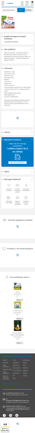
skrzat (11, 75)
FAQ (14, 375)
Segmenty (25, 370)
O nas (14, 360)
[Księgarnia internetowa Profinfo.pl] (9, 3)
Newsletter (5, 362)
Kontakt (5, 360)
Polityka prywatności (6, 372)
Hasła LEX (25, 368)
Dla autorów (16, 365)
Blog (14, 378)
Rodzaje (25, 373)
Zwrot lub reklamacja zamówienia (6, 377)
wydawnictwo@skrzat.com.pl (20, 103)
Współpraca (16, 362)
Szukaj (21, 10)
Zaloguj (22, 3)
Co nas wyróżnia (17, 370)
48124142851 (7, 105)
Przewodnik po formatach (11, 41)
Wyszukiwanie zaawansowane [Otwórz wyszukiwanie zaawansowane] (29, 10)
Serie (24, 365)
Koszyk (32, 3)
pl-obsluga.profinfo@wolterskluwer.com (17, 399)
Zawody (25, 375)
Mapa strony (16, 373)
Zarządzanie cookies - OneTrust (11, 384)
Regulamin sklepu (7, 369)
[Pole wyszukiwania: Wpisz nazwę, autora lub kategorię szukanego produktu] (8, 10)
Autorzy (25, 362)
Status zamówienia (6, 366)
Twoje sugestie (16, 368)
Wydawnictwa (26, 360)
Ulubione (27, 3)
